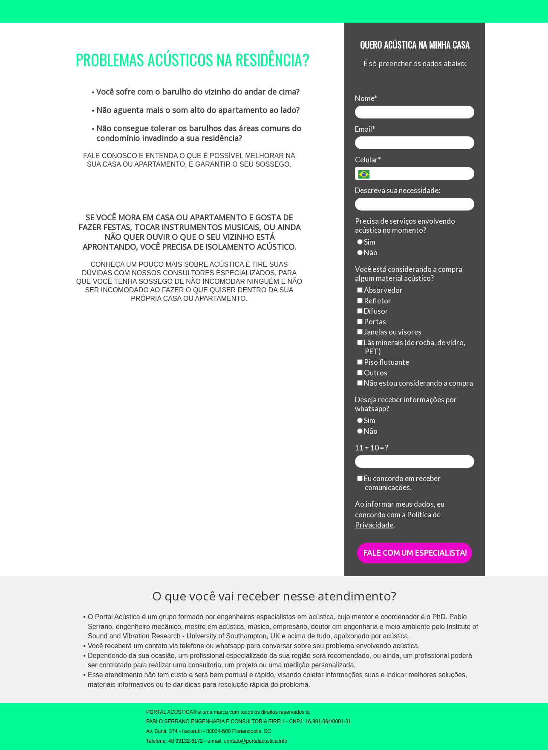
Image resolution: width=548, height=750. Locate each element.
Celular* (368, 159)
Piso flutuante (383, 362)
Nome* (366, 98)
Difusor (372, 310)
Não (367, 252)
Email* (365, 128)
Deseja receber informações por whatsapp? (406, 404)
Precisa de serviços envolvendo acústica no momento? (405, 225)
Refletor (374, 300)
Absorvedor (380, 290)
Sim (366, 241)
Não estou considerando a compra (415, 382)
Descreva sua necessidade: (397, 190)
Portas (371, 321)
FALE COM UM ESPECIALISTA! (415, 552)
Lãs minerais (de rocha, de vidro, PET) (411, 347)
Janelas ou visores (389, 331)
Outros (372, 372)
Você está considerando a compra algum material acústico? (408, 274)
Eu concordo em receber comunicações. (399, 483)
